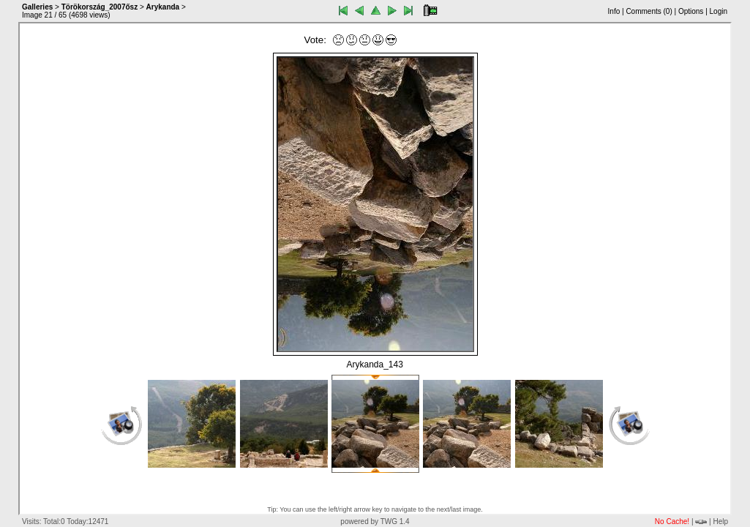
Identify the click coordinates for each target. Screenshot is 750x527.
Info (614, 11)
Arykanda (163, 7)
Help (720, 521)
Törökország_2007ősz (99, 7)
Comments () (649, 11)
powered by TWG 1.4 (374, 521)
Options (690, 11)
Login (718, 11)
